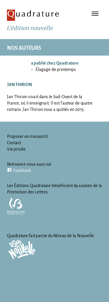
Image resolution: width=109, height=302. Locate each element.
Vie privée (16, 149)
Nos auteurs (24, 48)
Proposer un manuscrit (27, 136)
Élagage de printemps (55, 69)
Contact (14, 142)
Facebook (22, 170)
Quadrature (33, 15)
